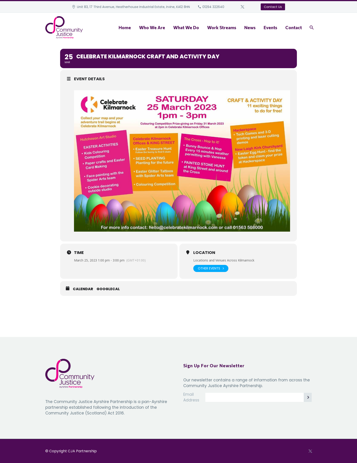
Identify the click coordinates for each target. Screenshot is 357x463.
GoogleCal (108, 289)
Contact (293, 27)
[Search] (311, 27)
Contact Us (273, 7)
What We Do (186, 27)
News (249, 27)
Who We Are (152, 27)
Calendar (83, 289)
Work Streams (221, 27)
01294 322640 (213, 7)
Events (270, 27)
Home (125, 27)
